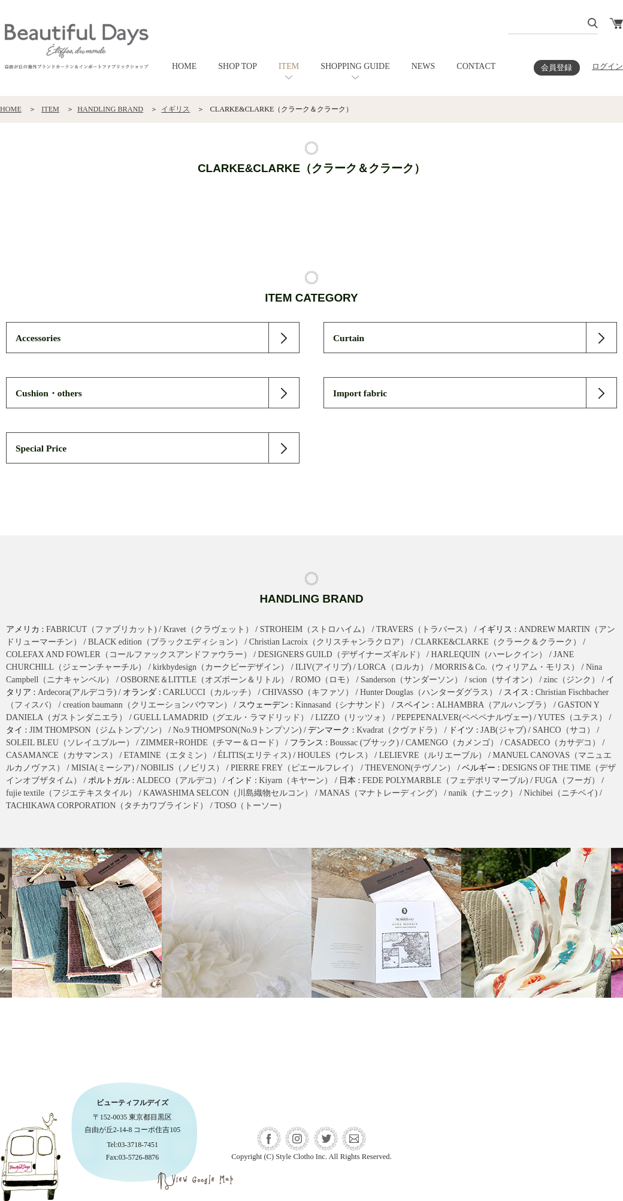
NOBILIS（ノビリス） (182, 767)
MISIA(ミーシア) (102, 767)
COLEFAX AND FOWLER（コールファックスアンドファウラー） (129, 654)
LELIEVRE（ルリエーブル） (432, 755)
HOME (184, 66)
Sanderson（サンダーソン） (411, 679)
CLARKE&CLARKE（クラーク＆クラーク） (498, 641)
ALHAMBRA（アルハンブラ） (493, 704)
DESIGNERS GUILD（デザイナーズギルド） (341, 654)
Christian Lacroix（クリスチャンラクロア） (329, 641)
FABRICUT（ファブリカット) (101, 629)
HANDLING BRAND (110, 109)
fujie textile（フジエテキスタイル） (71, 792)
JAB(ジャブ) (503, 730)
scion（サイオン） (503, 679)
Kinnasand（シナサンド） (342, 704)
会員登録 (556, 68)
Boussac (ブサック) (365, 742)
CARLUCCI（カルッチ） (209, 692)
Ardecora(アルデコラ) (77, 692)
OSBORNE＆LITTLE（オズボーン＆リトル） (204, 679)
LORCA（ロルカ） (393, 667)
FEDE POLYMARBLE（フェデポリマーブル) (445, 780)
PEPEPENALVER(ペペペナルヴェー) (464, 717)
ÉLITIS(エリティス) (254, 755)
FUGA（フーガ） (567, 780)
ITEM (289, 66)
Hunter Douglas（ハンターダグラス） (428, 692)
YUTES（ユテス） (572, 717)
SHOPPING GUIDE (355, 66)
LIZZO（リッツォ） (352, 717)
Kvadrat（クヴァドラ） (399, 730)
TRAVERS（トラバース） (424, 629)
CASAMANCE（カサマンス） (61, 755)
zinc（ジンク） (572, 679)
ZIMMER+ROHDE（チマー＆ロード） (212, 742)
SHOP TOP (237, 66)
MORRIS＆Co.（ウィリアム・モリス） (507, 667)
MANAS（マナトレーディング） (380, 792)
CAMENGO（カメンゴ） (452, 742)
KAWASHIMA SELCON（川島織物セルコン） (228, 792)
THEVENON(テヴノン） (410, 767)
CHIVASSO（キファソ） (307, 692)
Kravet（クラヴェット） (208, 629)
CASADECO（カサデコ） (552, 742)
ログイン (607, 66)
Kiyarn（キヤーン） (295, 780)
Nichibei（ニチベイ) (561, 792)
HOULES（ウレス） (335, 755)
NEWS (424, 66)
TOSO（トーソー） (250, 805)
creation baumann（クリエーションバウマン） (147, 704)
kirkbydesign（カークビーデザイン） (221, 667)
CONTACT (475, 66)
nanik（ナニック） (483, 792)
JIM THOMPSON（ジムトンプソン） (98, 730)
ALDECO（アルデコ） (179, 780)
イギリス (175, 109)
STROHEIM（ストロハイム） (315, 629)
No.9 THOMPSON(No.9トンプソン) (237, 730)
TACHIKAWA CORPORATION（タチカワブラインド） (107, 805)
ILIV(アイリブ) (323, 667)
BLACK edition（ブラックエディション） (165, 641)
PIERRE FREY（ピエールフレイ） (295, 767)
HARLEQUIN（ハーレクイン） (489, 654)
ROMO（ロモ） (324, 679)
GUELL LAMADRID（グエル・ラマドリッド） (221, 717)
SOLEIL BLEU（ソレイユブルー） (70, 742)
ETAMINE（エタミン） (167, 755)
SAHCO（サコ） (563, 730)
